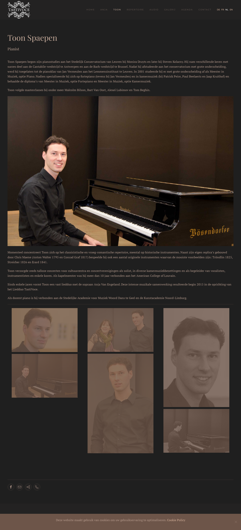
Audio (154, 9)
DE (218, 9)
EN (231, 9)
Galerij (170, 9)
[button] (45, 330)
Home (90, 9)
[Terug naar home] (19, 10)
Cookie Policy (176, 520)
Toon (117, 9)
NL (227, 9)
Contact (204, 9)
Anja (104, 9)
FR (223, 9)
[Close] (236, 522)
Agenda (187, 9)
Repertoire (135, 9)
